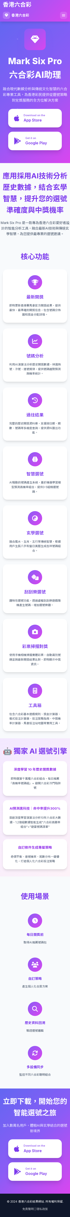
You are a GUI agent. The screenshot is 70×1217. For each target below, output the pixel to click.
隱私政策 (42, 1209)
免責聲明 (28, 1209)
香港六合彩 (16, 15)
